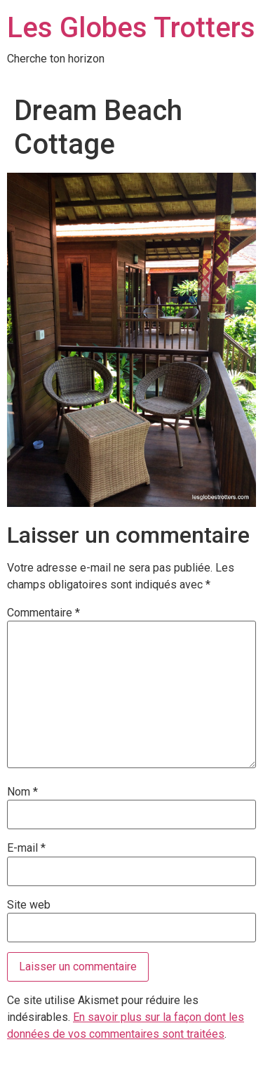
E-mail (26, 848)
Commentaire (43, 613)
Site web (28, 905)
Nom (22, 792)
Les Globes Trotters (131, 27)
